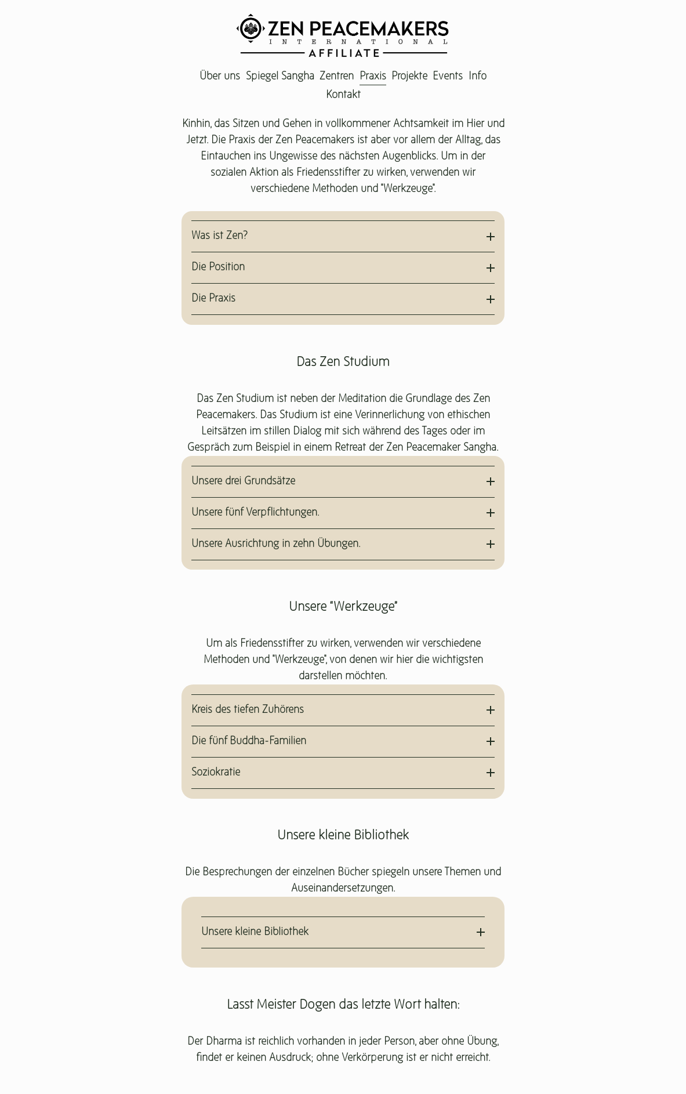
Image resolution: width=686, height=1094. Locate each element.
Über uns (219, 76)
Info (478, 76)
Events (448, 76)
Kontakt (343, 95)
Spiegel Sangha (280, 76)
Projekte (409, 76)
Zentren (337, 76)
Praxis (373, 76)
